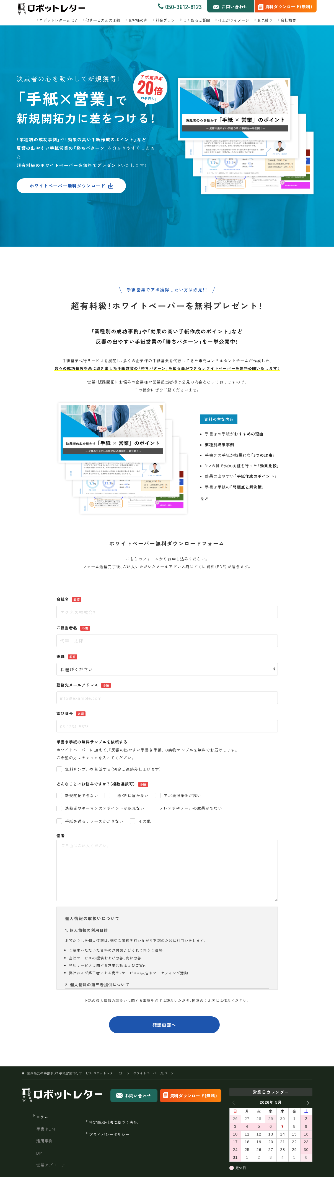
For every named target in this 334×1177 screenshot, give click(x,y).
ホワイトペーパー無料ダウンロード (71, 185)
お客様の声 (137, 20)
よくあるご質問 (196, 20)
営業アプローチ (51, 1165)
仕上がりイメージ (233, 20)
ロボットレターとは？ (58, 20)
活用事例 (44, 1141)
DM (39, 1153)
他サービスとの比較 (102, 20)
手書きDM (45, 1129)
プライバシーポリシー (109, 1134)
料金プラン (165, 20)
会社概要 (288, 20)
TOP (75, 1073)
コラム (42, 1116)
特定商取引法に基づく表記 (113, 1122)
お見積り (265, 20)
